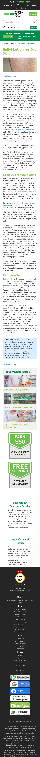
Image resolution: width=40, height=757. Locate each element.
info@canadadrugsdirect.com (20, 590)
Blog (12, 43)
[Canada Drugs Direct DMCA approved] (20, 705)
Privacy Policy (20, 614)
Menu (33, 14)
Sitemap (20, 617)
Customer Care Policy (20, 609)
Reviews (20, 668)
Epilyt (25, 98)
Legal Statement (20, 612)
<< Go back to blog (9, 76)
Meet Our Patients (20, 660)
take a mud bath (30, 314)
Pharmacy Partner (20, 629)
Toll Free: (20, 2)
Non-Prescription (20, 641)
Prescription (20, 638)
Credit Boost (20, 648)
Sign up (23, 8)
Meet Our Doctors (20, 663)
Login (16, 8)
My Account (9, 5)
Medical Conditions (20, 624)
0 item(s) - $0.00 (11, 27)
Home (6, 43)
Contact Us (32, 5)
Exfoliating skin (8, 279)
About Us (20, 658)
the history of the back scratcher (23, 130)
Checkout (33, 27)
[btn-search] (34, 22)
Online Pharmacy (20, 622)
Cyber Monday (20, 619)
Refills (20, 5)
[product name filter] (20, 22)
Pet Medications (20, 643)
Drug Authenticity (20, 627)
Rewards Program (20, 632)
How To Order (20, 665)
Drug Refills (20, 646)
